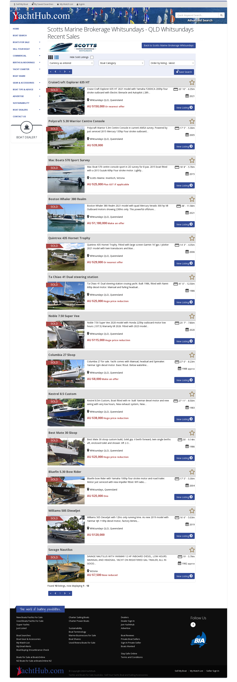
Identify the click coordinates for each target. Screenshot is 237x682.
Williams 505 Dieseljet (64, 510)
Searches (42, 4)
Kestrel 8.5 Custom (62, 394)
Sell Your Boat (21, 49)
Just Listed (21, 628)
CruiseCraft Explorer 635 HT (69, 82)
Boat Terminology (77, 631)
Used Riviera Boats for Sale (82, 642)
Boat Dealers (20, 109)
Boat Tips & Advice (23, 89)
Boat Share (19, 76)
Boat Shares (75, 639)
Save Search (184, 71)
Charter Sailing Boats (79, 617)
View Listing (184, 107)
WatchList (65, 4)
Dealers (125, 617)
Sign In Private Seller (131, 642)
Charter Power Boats (79, 621)
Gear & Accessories (23, 82)
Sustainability (21, 103)
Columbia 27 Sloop (61, 355)
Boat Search (20, 35)
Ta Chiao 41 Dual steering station (73, 277)
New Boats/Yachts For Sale (29, 617)
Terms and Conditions (132, 657)
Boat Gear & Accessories (28, 639)
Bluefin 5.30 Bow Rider (64, 471)
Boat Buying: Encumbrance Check (32, 650)
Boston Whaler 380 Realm (67, 199)
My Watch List (23, 642)
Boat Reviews (127, 635)
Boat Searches (23, 635)
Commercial (19, 55)
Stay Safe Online (129, 653)
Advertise (18, 96)
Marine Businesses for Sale (82, 635)
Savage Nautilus (60, 549)
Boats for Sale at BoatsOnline (30, 657)
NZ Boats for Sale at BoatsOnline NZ (34, 660)
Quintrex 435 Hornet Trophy (69, 238)
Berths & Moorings (24, 62)
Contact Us (19, 116)
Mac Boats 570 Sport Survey (69, 160)
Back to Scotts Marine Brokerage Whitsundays (169, 45)
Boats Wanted (128, 646)
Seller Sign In (212, 670)
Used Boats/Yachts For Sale (29, 621)
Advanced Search (200, 20)
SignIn (81, 4)
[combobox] (71, 63)
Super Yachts (22, 624)
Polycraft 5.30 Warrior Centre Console (76, 121)
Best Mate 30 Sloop (62, 432)
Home (16, 28)
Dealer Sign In (128, 621)
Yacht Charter (21, 69)
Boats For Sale (21, 42)
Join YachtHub (127, 624)
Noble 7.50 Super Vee (63, 316)
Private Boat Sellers (130, 639)
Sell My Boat (21, 4)
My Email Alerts (23, 646)
